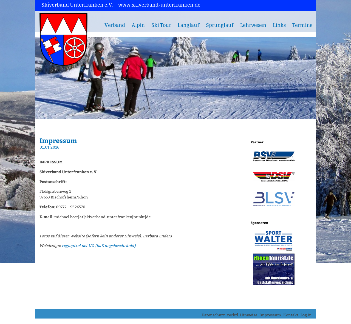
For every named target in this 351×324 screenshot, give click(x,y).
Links (279, 25)
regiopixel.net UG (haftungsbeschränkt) (99, 245)
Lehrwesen (253, 25)
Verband (114, 25)
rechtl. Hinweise (242, 315)
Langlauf (188, 25)
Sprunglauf (220, 25)
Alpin (138, 25)
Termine (302, 25)
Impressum (270, 315)
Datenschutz (213, 315)
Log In (306, 315)
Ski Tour (161, 25)
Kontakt (290, 315)
